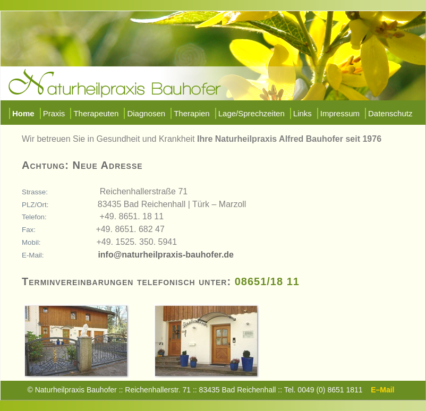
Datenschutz (390, 113)
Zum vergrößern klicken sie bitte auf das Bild (85, 308)
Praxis (54, 113)
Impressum (340, 113)
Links (302, 113)
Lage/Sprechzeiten (251, 113)
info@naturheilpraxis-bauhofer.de (166, 254)
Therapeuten (95, 113)
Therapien (192, 113)
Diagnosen (146, 113)
